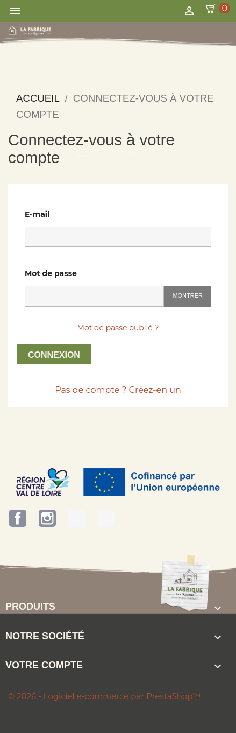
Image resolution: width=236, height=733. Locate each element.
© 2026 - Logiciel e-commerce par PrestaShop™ (104, 696)
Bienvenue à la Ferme (106, 518)
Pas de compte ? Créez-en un (118, 390)
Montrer (188, 295)
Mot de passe (51, 273)
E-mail (37, 214)
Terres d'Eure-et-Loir (76, 518)
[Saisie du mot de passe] (94, 296)
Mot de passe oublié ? (118, 328)
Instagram (47, 518)
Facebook (17, 518)
